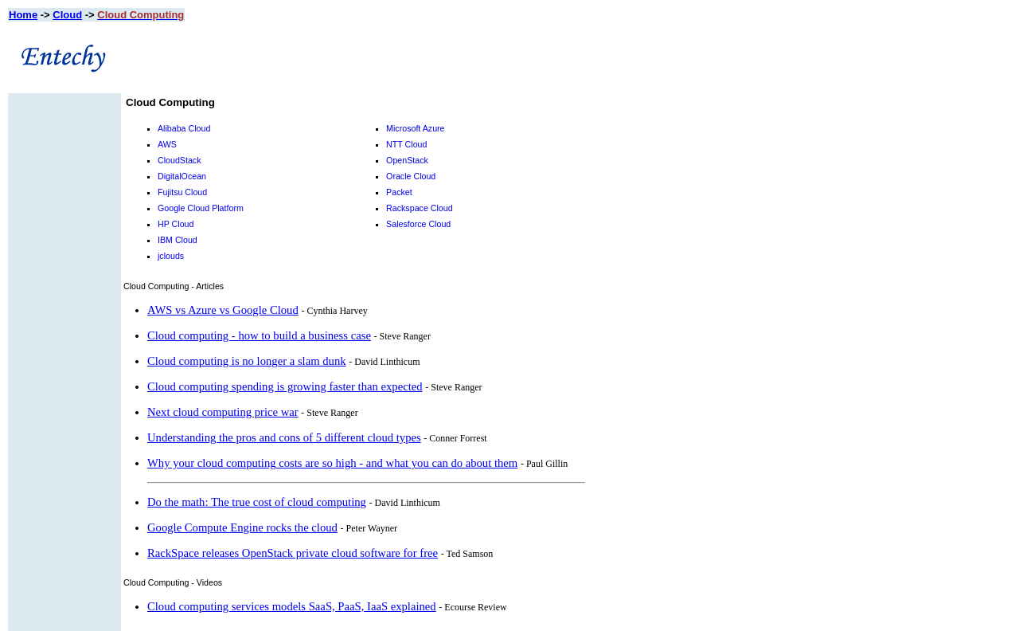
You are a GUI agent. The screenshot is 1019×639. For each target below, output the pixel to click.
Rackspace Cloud (419, 208)
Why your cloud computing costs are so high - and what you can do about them (332, 463)
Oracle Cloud (410, 176)
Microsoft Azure (415, 128)
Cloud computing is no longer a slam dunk (246, 361)
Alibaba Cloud (184, 128)
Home (23, 15)
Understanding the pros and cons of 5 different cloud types (284, 437)
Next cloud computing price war (223, 412)
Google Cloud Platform (201, 208)
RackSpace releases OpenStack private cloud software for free (292, 553)
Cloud (67, 15)
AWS (167, 144)
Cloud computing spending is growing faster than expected (285, 386)
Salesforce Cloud (418, 224)
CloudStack (179, 160)
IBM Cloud (177, 240)
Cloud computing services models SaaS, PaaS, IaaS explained (291, 606)
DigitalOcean (182, 176)
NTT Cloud (406, 144)
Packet (399, 192)
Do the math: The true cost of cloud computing (256, 502)
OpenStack (407, 160)
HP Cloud (175, 224)
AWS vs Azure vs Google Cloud (223, 310)
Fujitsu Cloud (182, 192)
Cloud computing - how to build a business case (259, 335)
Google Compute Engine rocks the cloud (242, 527)
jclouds (171, 256)
